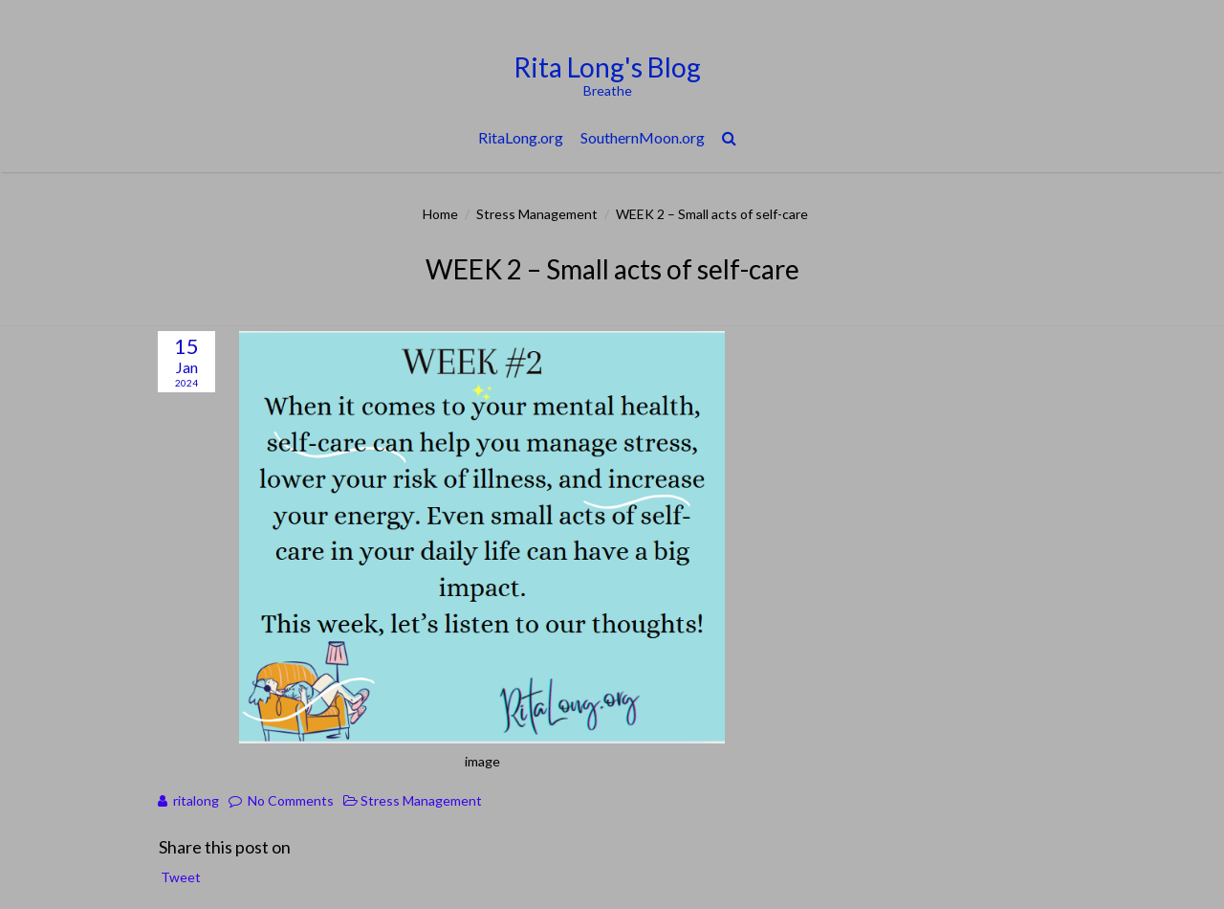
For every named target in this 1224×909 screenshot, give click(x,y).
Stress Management (537, 214)
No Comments (291, 800)
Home (440, 214)
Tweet (181, 877)
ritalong (196, 800)
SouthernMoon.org (642, 137)
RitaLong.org (520, 137)
